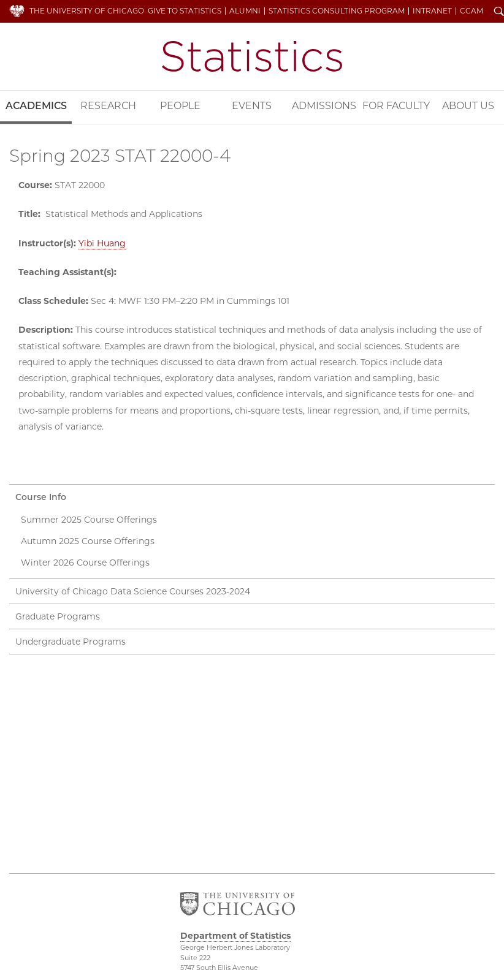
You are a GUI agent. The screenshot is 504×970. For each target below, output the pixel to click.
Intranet (432, 11)
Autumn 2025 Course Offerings (88, 541)
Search (499, 12)
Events (252, 106)
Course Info (40, 496)
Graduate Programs (57, 616)
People (180, 106)
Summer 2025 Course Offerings (89, 519)
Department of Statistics (252, 56)
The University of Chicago (86, 10)
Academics (36, 106)
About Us (468, 106)
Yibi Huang (102, 243)
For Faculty (396, 106)
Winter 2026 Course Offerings (85, 562)
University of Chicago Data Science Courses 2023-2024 (132, 591)
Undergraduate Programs (70, 641)
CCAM (471, 11)
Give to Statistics (184, 11)
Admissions (324, 106)
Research (108, 106)
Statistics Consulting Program (337, 11)
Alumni (245, 11)
